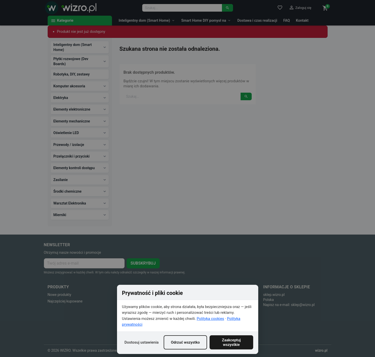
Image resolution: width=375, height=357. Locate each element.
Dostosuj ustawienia (142, 342)
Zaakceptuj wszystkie (231, 342)
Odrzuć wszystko (185, 342)
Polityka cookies (210, 318)
